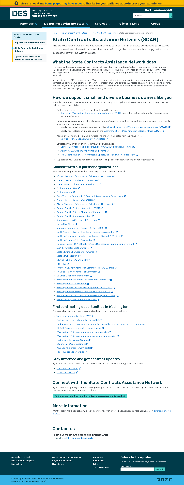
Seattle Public (68, 256)
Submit (160, 469)
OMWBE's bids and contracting (80, 328)
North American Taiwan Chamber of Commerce (87, 232)
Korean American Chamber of (78, 220)
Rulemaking (16, 464)
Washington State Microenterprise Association (85, 292)
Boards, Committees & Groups (66, 457)
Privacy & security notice (23, 481)
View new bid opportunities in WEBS (75, 316)
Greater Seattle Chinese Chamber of (82, 212)
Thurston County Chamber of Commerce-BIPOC (87, 268)
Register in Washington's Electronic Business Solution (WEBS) (91, 113)
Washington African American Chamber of (84, 280)
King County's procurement (75, 348)
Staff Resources (101, 467)
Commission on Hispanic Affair (75, 200)
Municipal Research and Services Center (82, 228)
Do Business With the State (64, 23)
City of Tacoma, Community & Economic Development (91, 196)
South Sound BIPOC (73, 260)
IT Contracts (67, 372)
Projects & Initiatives (62, 461)
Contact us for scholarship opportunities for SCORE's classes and (98, 147)
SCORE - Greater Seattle (74, 248)
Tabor (63, 264)
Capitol (163, 9)
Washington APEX (73, 284)
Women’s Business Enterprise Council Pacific (88, 295)
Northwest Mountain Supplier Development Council (90, 236)
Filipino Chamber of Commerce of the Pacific (85, 204)
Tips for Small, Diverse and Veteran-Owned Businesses (28, 58)
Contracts (69, 368)
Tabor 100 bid (72, 352)
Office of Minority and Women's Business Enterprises (138, 127)
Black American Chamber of (77, 180)
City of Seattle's (72, 344)
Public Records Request (22, 461)
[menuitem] (28, 24)
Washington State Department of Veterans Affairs (134, 131)
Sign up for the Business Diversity (84, 139)
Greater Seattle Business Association (80, 208)
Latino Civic (67, 224)
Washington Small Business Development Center (86, 288)
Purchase (27, 23)
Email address (127, 466)
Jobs (95, 464)
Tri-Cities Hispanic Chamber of (78, 272)
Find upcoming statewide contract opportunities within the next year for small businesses (101, 324)
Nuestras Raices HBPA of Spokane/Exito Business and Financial (97, 244)
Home (56, 33)
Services (101, 23)
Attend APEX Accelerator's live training (85, 151)
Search (171, 16)
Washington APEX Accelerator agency (84, 332)
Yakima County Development (78, 299)
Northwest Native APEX (76, 240)
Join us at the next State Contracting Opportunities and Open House (99, 155)
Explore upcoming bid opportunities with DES (79, 320)
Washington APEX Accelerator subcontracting (88, 336)
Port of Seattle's (74, 340)
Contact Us (98, 461)
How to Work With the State (103, 33)
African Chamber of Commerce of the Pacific (85, 176)
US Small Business (74, 276)
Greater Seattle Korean (75, 216)
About (155, 23)
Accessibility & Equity (21, 457)
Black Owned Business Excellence (79, 184)
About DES (98, 457)
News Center (58, 464)
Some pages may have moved (64, 3)
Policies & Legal (129, 23)
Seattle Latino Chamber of (77, 252)
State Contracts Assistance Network (29, 49)
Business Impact (68, 188)
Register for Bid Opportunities (30, 42)
